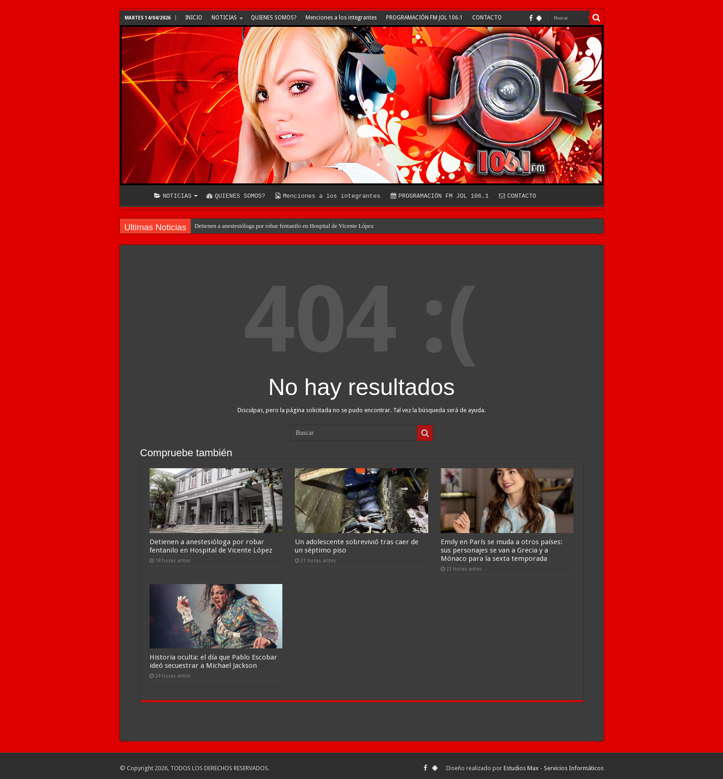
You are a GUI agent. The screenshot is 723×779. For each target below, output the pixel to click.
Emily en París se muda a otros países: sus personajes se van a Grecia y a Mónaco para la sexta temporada (501, 547)
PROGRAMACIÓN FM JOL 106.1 (424, 17)
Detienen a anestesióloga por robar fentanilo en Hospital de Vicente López (284, 225)
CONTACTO (487, 17)
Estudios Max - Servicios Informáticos (554, 763)
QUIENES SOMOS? (273, 17)
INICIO (193, 17)
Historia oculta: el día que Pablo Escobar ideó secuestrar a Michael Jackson (213, 657)
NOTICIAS (224, 17)
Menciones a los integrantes (341, 17)
